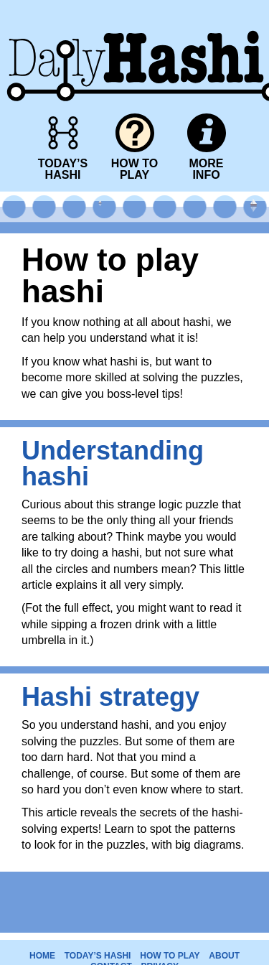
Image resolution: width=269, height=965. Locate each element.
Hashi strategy (110, 697)
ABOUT (224, 956)
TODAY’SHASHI (63, 169)
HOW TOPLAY (134, 169)
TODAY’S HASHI (98, 956)
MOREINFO (206, 169)
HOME (42, 956)
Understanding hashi (113, 463)
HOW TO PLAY (169, 956)
